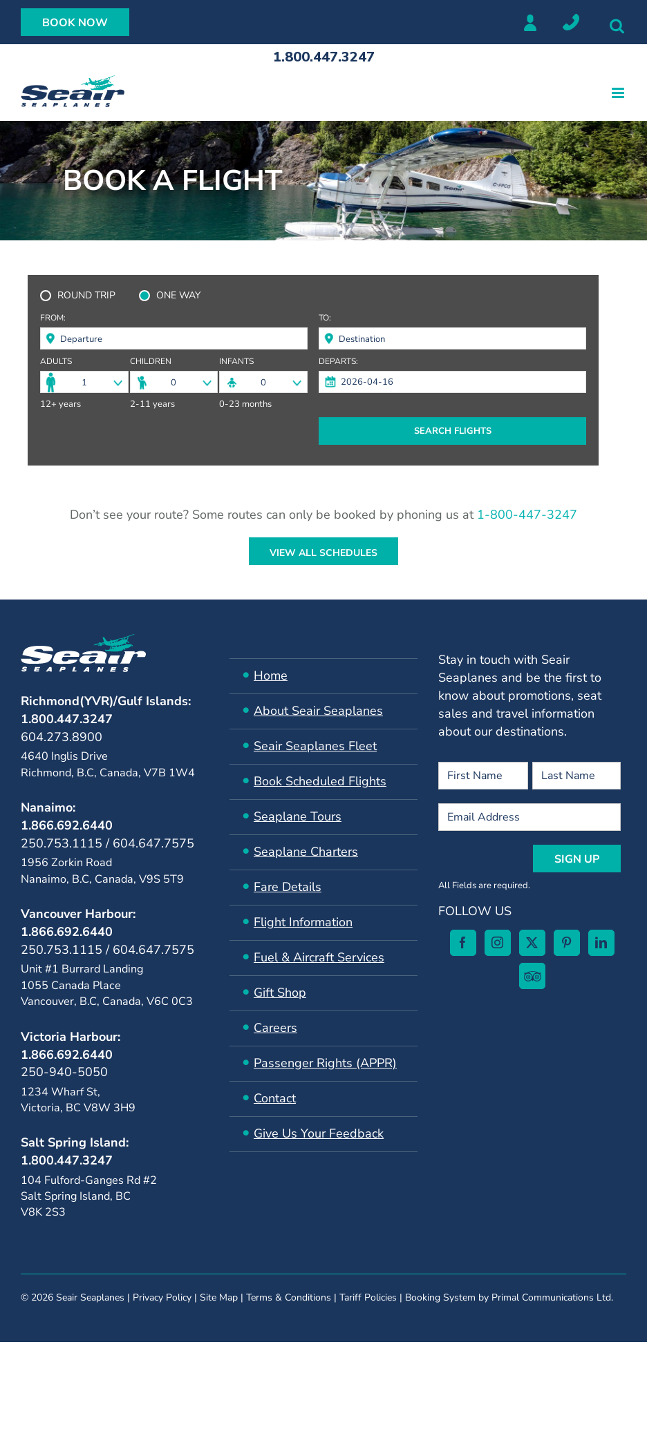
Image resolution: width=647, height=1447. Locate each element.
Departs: (338, 361)
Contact (275, 1098)
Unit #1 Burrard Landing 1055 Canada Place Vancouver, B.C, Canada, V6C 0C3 (107, 985)
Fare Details (287, 887)
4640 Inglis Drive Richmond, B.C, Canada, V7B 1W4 (108, 764)
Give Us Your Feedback (319, 1133)
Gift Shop (280, 992)
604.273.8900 (61, 737)
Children (150, 361)
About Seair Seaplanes (318, 710)
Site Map (219, 1419)
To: (325, 318)
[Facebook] (45, 1298)
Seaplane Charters (306, 851)
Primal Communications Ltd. (552, 1419)
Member (529, 22)
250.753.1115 (61, 843)
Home (271, 675)
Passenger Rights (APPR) (325, 1063)
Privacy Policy (162, 1419)
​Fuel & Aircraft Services (319, 957)
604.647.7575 (153, 843)
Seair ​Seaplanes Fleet (315, 746)
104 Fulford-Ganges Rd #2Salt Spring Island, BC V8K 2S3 (89, 1196)
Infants (236, 361)
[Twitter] (115, 1298)
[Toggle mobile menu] (619, 93)
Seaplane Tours (297, 816)
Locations (571, 22)
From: (53, 318)
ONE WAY (178, 295)
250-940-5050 (64, 1072)
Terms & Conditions (288, 1419)
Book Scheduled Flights (320, 781)
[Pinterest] (149, 1298)
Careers (275, 1027)
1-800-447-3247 (527, 514)
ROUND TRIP (86, 295)
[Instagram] (80, 1298)
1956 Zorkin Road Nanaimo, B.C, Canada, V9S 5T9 (102, 870)
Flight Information (303, 922)
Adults (56, 361)
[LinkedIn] (184, 1298)
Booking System (440, 1419)
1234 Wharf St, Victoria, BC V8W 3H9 (78, 1099)
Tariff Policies (368, 1419)
